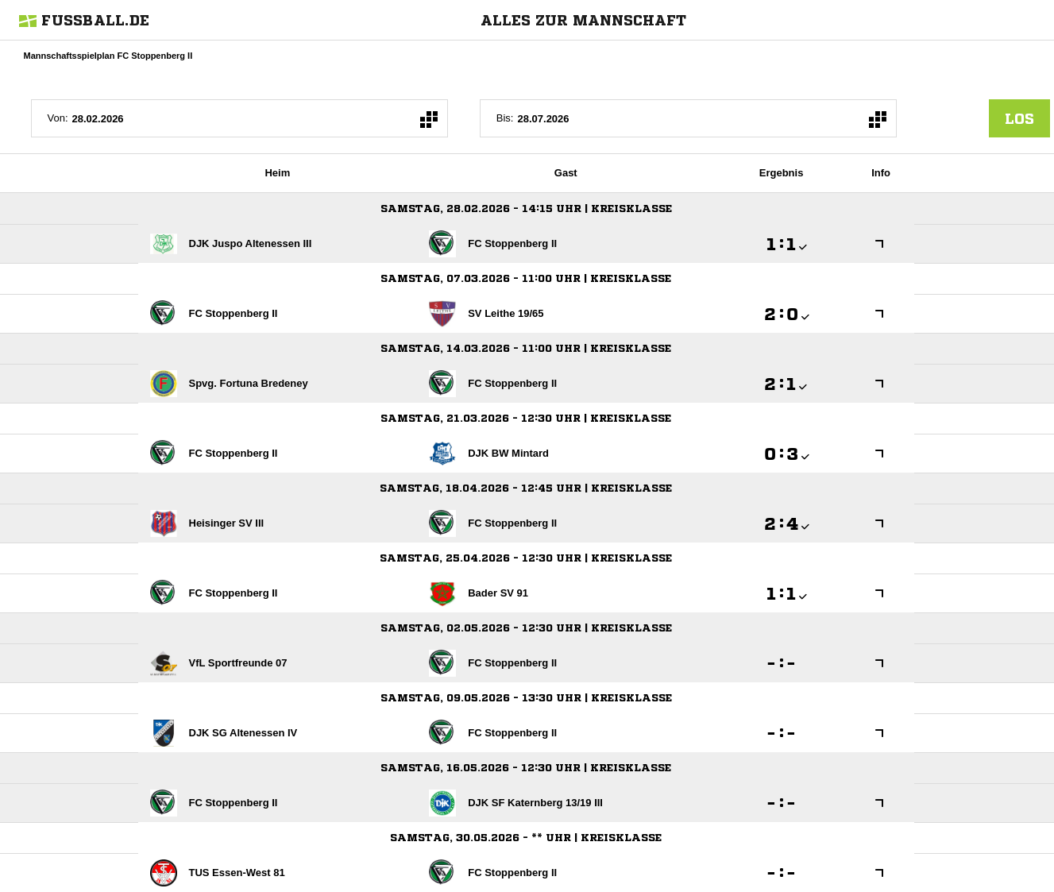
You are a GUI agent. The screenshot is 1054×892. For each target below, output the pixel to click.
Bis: (505, 118)
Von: (58, 118)
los (1019, 118)
